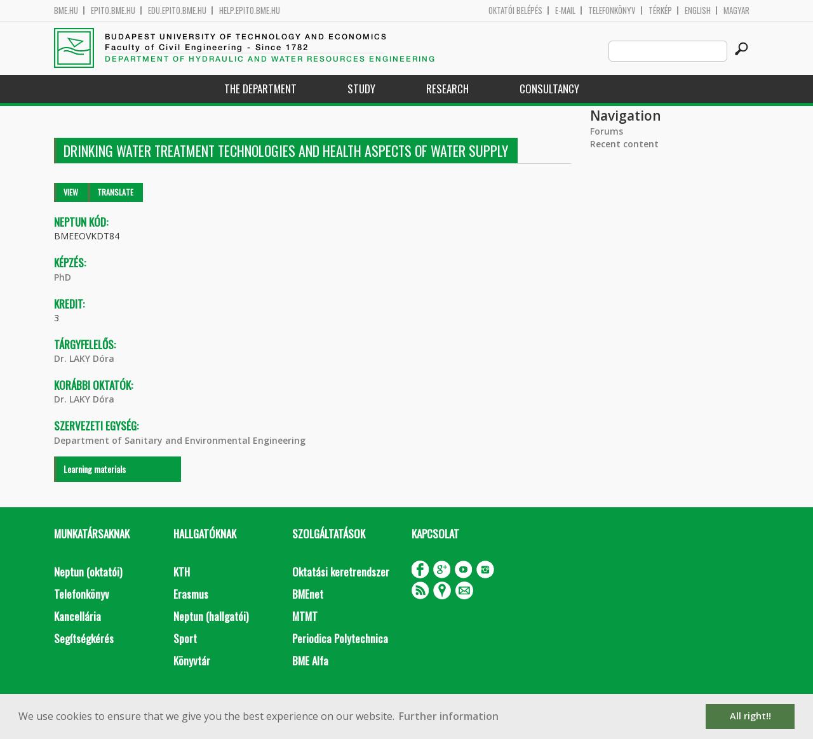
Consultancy (549, 89)
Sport (185, 638)
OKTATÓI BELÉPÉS (515, 10)
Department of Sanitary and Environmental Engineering (180, 440)
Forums (606, 131)
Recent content (624, 144)
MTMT (305, 616)
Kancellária (77, 616)
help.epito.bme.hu (249, 10)
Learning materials (95, 469)
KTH (181, 572)
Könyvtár (191, 661)
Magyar (736, 10)
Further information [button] (449, 716)
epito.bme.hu (113, 10)
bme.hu (66, 10)
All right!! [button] (750, 716)
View (71, 192)
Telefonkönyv (612, 10)
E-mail (565, 10)
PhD (62, 277)
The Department (260, 89)
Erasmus (190, 594)
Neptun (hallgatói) (210, 616)
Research (447, 89)
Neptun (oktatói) (88, 572)
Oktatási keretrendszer (340, 572)
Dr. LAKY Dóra (84, 358)
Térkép (660, 10)
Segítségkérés (84, 638)
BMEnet (307, 594)
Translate (115, 192)
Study (361, 89)
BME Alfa (310, 661)
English (698, 10)
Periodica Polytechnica (340, 638)
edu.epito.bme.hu (177, 10)
